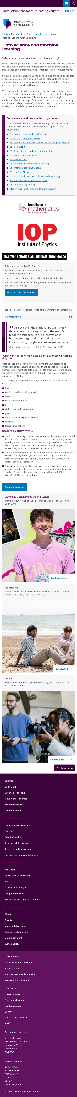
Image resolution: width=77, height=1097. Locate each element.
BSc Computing (17, 146)
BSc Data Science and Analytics (25, 155)
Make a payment (13, 937)
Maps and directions (15, 925)
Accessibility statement (17, 980)
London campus (13, 810)
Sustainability (12, 943)
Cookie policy (12, 956)
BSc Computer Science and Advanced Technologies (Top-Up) (40, 142)
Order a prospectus (15, 792)
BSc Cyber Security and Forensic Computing (31, 150)
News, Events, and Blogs (17, 875)
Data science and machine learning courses (31, 10)
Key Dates (10, 869)
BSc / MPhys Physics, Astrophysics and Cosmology (35, 176)
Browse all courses (14, 487)
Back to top (64, 768)
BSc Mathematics (18, 159)
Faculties (9, 919)
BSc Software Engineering (22, 184)
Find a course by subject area (41, 34)
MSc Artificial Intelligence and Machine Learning (33, 188)
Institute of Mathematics (38, 208)
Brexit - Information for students (22, 899)
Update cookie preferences (21, 292)
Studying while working (17, 843)
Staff (7, 1023)
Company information (16, 931)
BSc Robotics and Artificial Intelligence (28, 180)
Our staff (9, 831)
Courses (9, 780)
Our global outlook (15, 893)
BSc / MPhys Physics (20, 172)
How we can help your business (21, 854)
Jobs (7, 881)
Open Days (10, 786)
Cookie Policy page (18, 285)
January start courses (16, 798)
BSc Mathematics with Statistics (25, 167)
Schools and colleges (16, 887)
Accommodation (13, 804)
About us (9, 914)
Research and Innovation (18, 849)
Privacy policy (12, 968)
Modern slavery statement (19, 962)
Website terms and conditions (21, 974)
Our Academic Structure (17, 825)
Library (8, 1011)
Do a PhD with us (14, 837)
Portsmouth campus (15, 1000)
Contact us (10, 988)
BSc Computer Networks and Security (28, 134)
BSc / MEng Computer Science (25, 138)
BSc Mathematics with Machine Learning (30, 163)
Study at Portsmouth (12, 34)
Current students (14, 994)
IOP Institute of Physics (38, 235)
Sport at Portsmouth (16, 1017)
